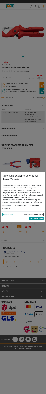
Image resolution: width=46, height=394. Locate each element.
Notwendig (8, 205)
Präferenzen (21, 205)
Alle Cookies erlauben (36, 218)
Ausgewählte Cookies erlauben (33, 214)
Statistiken (35, 205)
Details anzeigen (8, 214)
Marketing (7, 209)
